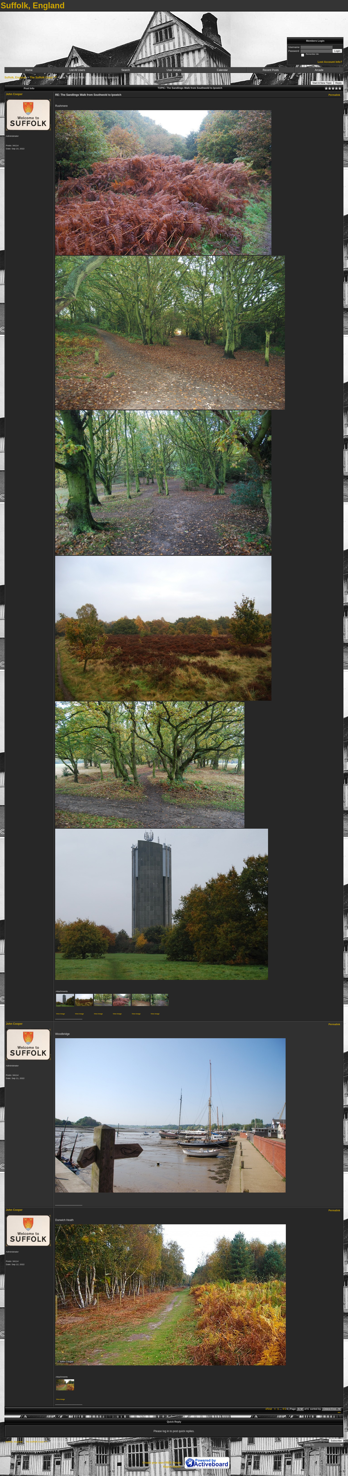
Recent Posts (271, 70)
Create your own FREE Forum (161, 1462)
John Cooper (14, 94)
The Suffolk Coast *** (43, 77)
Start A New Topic (322, 83)
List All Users (77, 70)
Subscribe (336, 1440)
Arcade (319, 70)
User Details (174, 70)
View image (60, 1014)
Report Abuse (172, 1466)
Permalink (334, 95)
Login (337, 51)
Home (28, 70)
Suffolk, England (15, 77)
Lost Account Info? (330, 62)
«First (269, 1409)
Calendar (222, 70)
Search (125, 70)
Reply (338, 83)
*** (339, 1413)
